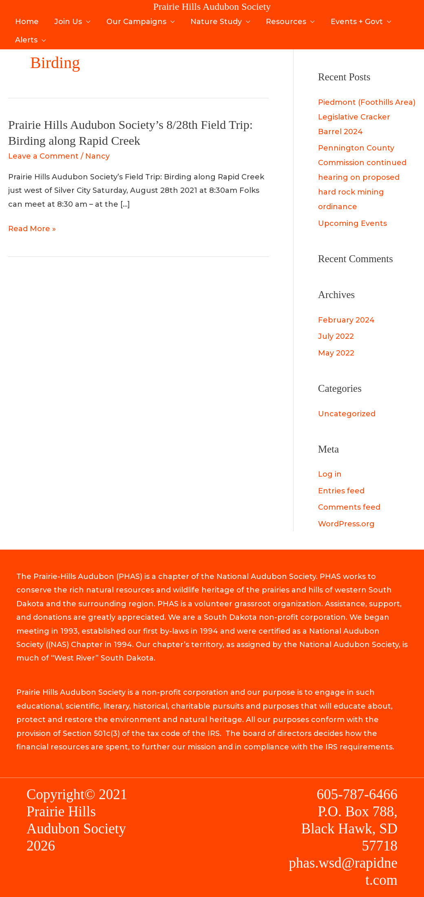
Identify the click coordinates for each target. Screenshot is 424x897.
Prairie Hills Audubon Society (212, 6)
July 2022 (336, 336)
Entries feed (341, 490)
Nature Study (212, 19)
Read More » (32, 229)
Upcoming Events (352, 223)
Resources (282, 19)
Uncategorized (346, 413)
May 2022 (336, 353)
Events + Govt (351, 19)
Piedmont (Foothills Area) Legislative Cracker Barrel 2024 (366, 117)
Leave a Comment (43, 156)
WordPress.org (346, 523)
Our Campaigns (134, 19)
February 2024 (346, 320)
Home (26, 19)
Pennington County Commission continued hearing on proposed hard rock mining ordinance (362, 177)
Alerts (26, 33)
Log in (330, 474)
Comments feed (349, 507)
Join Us (67, 19)
